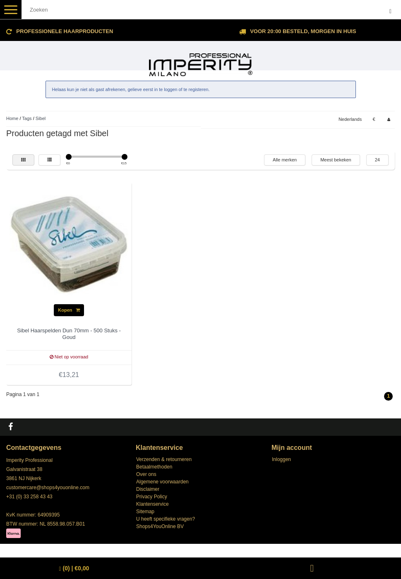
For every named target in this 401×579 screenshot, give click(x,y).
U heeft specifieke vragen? (165, 519)
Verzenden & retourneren (164, 459)
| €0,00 (74, 568)
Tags (26, 118)
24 (377, 159)
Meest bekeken (335, 159)
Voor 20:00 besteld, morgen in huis (303, 31)
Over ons (146, 474)
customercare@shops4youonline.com (47, 487)
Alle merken (285, 159)
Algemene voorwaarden (162, 482)
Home (12, 118)
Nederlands (350, 119)
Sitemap (145, 511)
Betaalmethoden (154, 467)
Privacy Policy (151, 497)
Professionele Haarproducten (64, 31)
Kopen (68, 310)
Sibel (41, 118)
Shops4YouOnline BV (160, 526)
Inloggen (281, 459)
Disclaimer (147, 489)
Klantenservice (152, 504)
